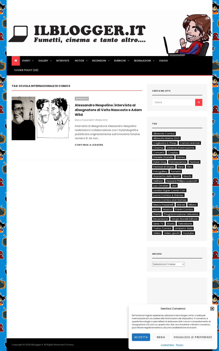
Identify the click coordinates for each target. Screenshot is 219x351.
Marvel (181, 204)
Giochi (187, 176)
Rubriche (122, 60)
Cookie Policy (167, 344)
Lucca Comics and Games (169, 200)
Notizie (81, 60)
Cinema (158, 148)
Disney (181, 157)
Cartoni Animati (190, 143)
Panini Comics (184, 209)
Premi (156, 214)
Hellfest (158, 181)
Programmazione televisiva (181, 214)
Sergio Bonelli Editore (185, 219)
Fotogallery (160, 171)
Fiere (181, 166)
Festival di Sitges (163, 166)
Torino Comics (162, 228)
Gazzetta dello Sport (166, 176)
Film (189, 166)
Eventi (28, 60)
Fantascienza (177, 162)
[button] (212, 308)
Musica (167, 209)
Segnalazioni (144, 60)
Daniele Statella (163, 157)
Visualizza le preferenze (193, 337)
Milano (193, 204)
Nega (161, 337)
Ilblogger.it (37, 344)
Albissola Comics (164, 133)
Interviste (62, 60)
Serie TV (158, 223)
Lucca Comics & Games (168, 195)
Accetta (141, 337)
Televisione (185, 223)
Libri (174, 185)
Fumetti (176, 171)
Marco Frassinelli (83, 120)
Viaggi (163, 60)
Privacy (179, 344)
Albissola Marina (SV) (166, 138)
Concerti (158, 152)
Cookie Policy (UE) (26, 70)
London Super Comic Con (169, 190)
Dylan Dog (159, 162)
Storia (170, 223)
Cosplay (173, 152)
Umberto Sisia (183, 228)
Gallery (45, 60)
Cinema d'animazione (180, 148)
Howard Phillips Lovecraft (182, 181)
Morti (156, 209)
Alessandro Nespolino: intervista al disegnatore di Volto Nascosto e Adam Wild (108, 110)
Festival (194, 162)
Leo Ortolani (160, 185)
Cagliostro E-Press (164, 143)
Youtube (188, 233)
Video (157, 233)
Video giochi (171, 233)
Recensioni (101, 60)
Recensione (160, 219)
